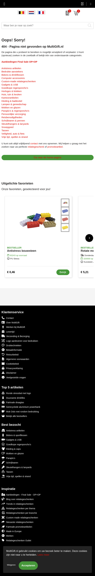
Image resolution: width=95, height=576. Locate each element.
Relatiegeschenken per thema (18, 508)
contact (34, 143)
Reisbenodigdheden (12, 117)
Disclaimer (9, 372)
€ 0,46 (11, 272)
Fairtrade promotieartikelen (17, 526)
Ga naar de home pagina (47, 157)
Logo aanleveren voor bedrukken (20, 340)
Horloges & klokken (12, 91)
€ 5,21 (84, 272)
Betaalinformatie (12, 349)
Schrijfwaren (10, 462)
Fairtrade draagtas (13, 402)
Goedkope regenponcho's (15, 88)
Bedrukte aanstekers (12, 71)
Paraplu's (8, 457)
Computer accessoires (13, 78)
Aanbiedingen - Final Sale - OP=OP (21, 494)
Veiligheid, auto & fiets (13, 133)
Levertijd (8, 331)
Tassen (5, 130)
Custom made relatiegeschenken (20, 517)
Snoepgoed (8, 127)
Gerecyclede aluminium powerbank (21, 406)
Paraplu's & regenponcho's (15, 110)
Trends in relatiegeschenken (17, 503)
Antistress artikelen (11, 68)
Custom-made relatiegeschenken (19, 81)
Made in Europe (12, 531)
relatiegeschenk (36, 146)
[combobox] (44, 25)
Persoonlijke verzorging (14, 114)
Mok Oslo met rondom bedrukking (20, 411)
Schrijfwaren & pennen (13, 120)
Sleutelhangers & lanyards (15, 124)
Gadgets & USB (10, 84)
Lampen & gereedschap (14, 104)
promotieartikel (55, 146)
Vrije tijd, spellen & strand (15, 137)
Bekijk (63, 272)
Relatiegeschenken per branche (19, 512)
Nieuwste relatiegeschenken (17, 521)
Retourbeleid (10, 354)
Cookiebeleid (10, 363)
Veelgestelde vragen (14, 377)
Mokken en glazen (11, 107)
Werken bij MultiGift (13, 326)
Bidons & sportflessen (14, 435)
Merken (8, 535)
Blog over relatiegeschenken (18, 499)
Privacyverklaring (12, 368)
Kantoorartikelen (10, 97)
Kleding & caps (11, 448)
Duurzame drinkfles (13, 397)
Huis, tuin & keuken (12, 94)
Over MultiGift (11, 322)
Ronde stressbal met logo (16, 393)
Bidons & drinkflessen (13, 74)
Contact (8, 317)
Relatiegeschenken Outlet (16, 540)
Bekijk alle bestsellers (14, 415)
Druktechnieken (11, 345)
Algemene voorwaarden (15, 358)
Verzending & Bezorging (16, 336)
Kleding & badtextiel (12, 101)
